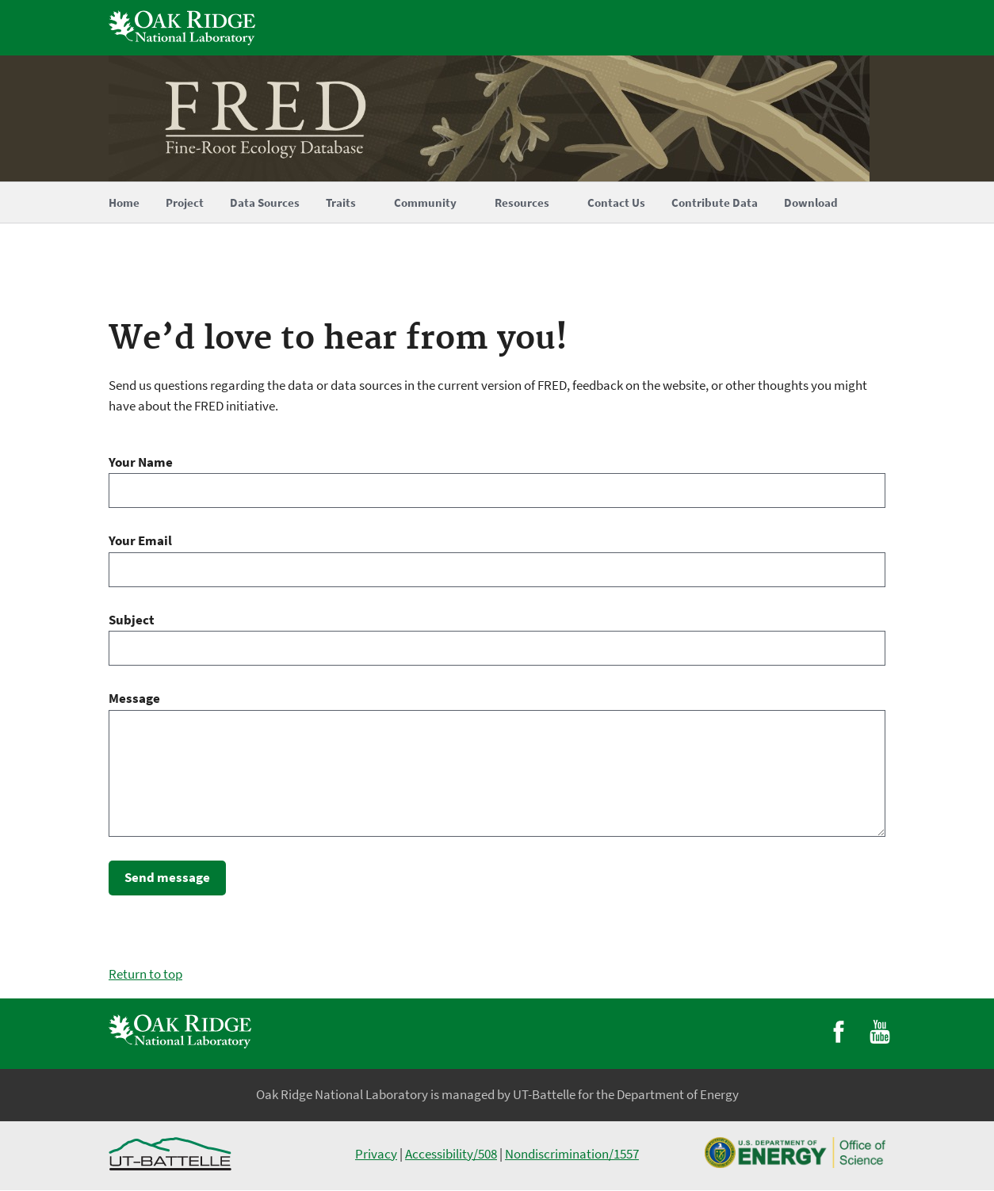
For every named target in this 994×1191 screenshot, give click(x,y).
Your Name (141, 462)
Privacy (376, 1153)
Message (134, 698)
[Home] (497, 118)
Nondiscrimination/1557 (572, 1153)
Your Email (140, 540)
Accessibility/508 (451, 1153)
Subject (132, 619)
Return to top (145, 974)
